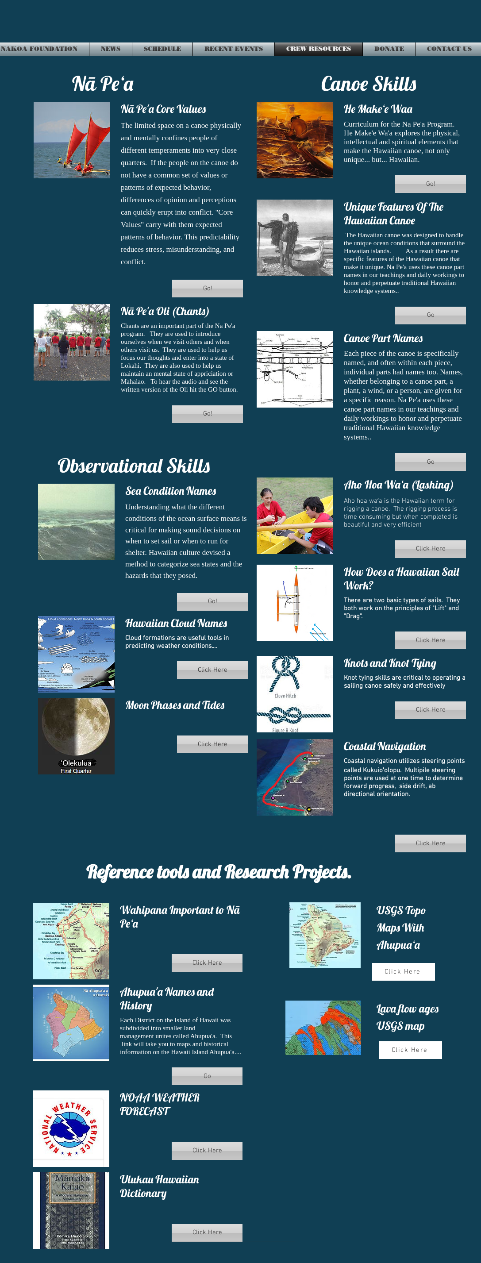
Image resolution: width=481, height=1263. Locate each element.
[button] (207, 288)
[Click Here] (403, 972)
